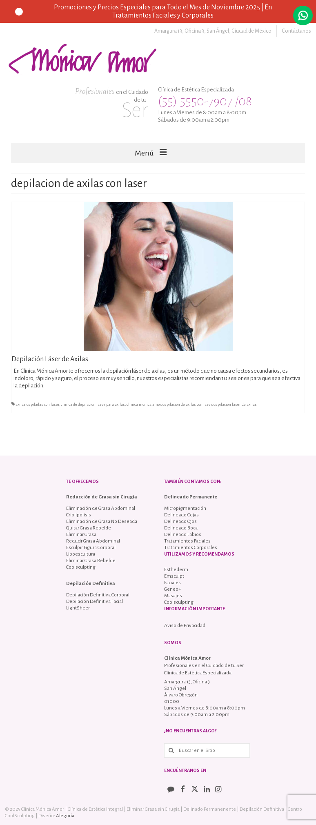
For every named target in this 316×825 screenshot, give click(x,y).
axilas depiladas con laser (37, 404)
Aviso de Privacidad (184, 625)
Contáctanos (296, 31)
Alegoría (65, 815)
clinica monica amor (144, 404)
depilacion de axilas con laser (187, 404)
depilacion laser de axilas (235, 404)
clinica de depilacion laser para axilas (93, 404)
